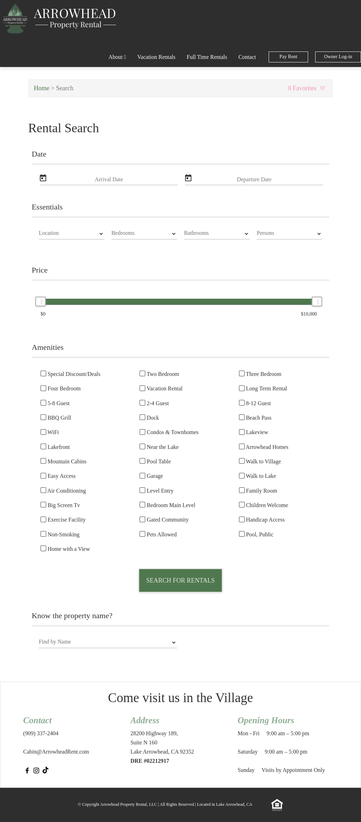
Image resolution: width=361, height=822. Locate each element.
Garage (151, 476)
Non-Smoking (60, 534)
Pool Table (155, 461)
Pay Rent (289, 56)
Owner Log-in (338, 56)
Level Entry (156, 491)
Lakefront (55, 447)
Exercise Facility (63, 520)
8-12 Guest (255, 403)
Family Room (258, 491)
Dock (149, 418)
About (117, 57)
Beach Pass (255, 418)
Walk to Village (260, 461)
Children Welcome (263, 505)
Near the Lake (159, 447)
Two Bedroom (159, 374)
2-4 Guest (154, 403)
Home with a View (65, 549)
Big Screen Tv (60, 505)
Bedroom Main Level (167, 505)
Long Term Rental (263, 388)
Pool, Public (256, 534)
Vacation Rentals (156, 57)
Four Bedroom (61, 388)
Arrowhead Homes (263, 447)
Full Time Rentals (207, 57)
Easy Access (58, 476)
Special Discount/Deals (70, 374)
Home (41, 88)
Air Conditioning (63, 491)
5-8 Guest (55, 403)
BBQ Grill (56, 418)
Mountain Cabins (64, 461)
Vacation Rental (161, 388)
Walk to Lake (257, 476)
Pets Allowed (158, 534)
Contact (247, 57)
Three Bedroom (260, 374)
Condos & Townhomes (169, 432)
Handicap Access (262, 520)
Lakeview (253, 432)
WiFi (50, 432)
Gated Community (164, 520)
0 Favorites (307, 88)
